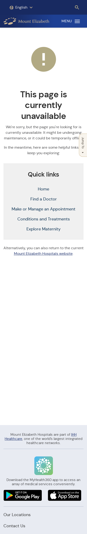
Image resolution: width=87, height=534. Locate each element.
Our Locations (17, 514)
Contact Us (14, 525)
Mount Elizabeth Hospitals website (43, 253)
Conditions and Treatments (43, 219)
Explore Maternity (43, 229)
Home (43, 189)
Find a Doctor (43, 199)
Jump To (83, 145)
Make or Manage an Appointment (43, 209)
